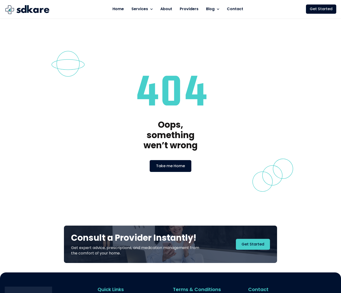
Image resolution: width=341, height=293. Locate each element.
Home (118, 9)
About (166, 9)
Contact (235, 9)
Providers (189, 9)
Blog (212, 9)
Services (142, 9)
